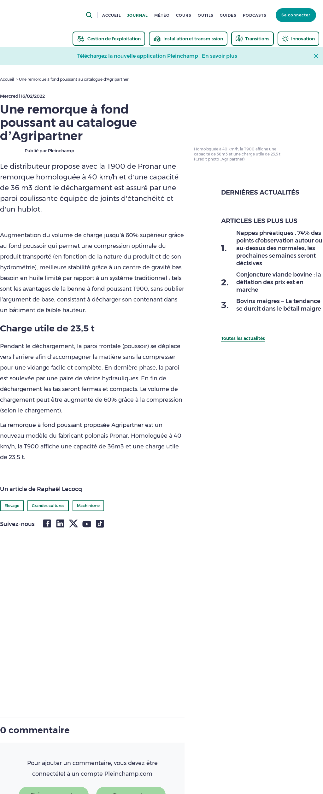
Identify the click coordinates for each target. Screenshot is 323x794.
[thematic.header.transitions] (252, 39)
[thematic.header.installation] (188, 39)
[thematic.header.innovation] (298, 39)
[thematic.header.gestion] (109, 39)
